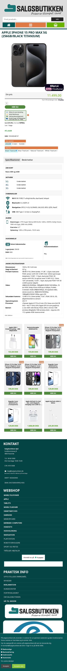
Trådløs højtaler (12, 551)
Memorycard (9, 519)
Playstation (9, 539)
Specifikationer (12, 159)
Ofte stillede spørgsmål (15, 577)
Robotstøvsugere (12, 543)
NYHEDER (7, 581)
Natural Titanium (37, 151)
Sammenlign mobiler (33, 564)
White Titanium (50, 151)
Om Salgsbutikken (12, 597)
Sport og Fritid (11, 547)
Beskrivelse (27, 159)
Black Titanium (10, 151)
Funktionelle (7, 655)
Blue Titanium (23, 151)
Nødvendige (7, 649)
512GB (14, 144)
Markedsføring (8, 652)
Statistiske (7, 658)
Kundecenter (10, 589)
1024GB (21, 144)
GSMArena (10, 315)
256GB (7, 144)
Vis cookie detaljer (7, 661)
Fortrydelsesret (11, 593)
